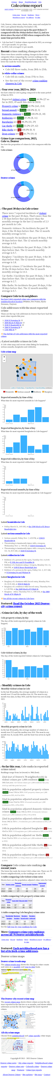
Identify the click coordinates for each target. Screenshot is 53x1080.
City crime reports (25, 1063)
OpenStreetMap (40, 388)
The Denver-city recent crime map (17, 998)
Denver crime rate (16, 1066)
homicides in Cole (16, 522)
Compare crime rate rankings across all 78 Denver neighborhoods (22, 933)
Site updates (27, 1075)
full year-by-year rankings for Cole (22, 927)
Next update (9, 9)
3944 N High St (24, 584)
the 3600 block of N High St (27, 589)
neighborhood (18, 1036)
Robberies (7, 118)
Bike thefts (7, 129)
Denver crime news (8, 1063)
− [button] (4, 360)
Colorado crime (32, 1066)
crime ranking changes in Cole (28, 51)
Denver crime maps (13, 956)
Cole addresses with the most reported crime (24, 309)
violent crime (19, 99)
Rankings (31, 15)
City (39, 2)
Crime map (16, 15)
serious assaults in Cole (18, 533)
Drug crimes (8, 133)
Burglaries (7, 122)
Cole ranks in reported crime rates (24, 768)
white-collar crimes (14, 73)
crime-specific (34, 1036)
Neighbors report (19, 17)
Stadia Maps (20, 388)
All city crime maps (10, 1032)
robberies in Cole (15, 555)
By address (30, 17)
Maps (21, 2)
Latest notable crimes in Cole (19, 341)
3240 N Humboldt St (12, 325)
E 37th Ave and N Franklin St (22, 562)
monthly (17, 967)
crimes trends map (12, 965)
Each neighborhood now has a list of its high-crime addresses (25, 950)
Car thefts (7, 125)
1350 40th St (9, 330)
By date (37, 17)
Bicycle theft (23, 901)
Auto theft (15, 901)
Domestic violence (11, 114)
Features (20, 1070)
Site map (38, 1075)
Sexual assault (9, 110)
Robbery (35, 884)
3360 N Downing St (12, 327)
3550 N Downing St (12, 320)
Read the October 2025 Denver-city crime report (25, 605)
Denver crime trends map (13, 961)
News (37, 15)
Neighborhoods (31, 2)
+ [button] (4, 357)
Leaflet (13, 388)
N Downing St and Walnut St (18, 572)
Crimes (14, 2)
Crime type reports (34, 1070)
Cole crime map (8, 351)
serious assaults (12, 66)
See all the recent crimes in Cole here (18, 598)
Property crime (10, 106)
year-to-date (30, 967)
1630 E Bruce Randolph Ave (25, 567)
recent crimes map (12, 1002)
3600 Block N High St (13, 323)
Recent (23, 15)
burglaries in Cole (16, 577)
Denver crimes (8, 177)
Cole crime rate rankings (28, 865)
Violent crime (10, 884)
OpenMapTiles (30, 388)
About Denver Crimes (12, 1075)
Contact (47, 1075)
